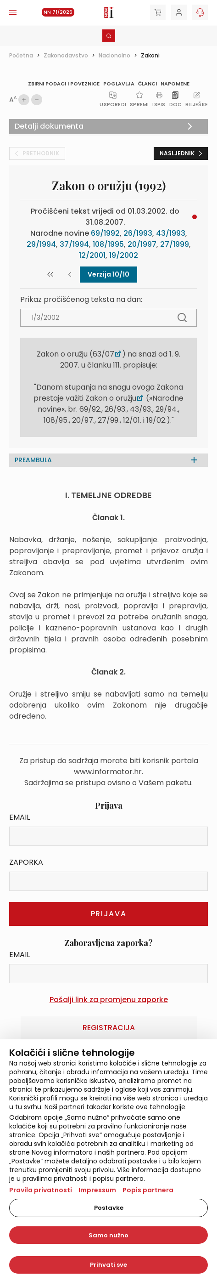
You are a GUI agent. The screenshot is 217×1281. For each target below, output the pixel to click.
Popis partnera (147, 1190)
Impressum (97, 1190)
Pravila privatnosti (40, 1190)
